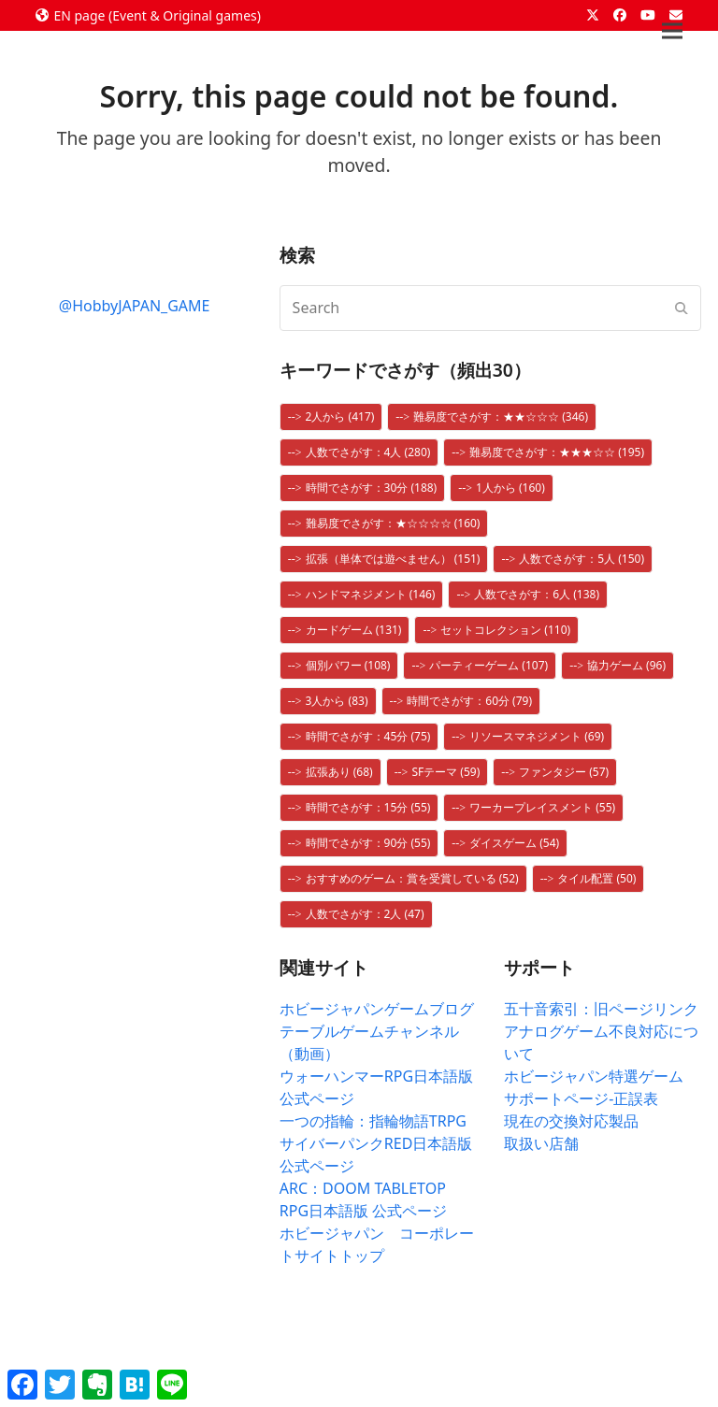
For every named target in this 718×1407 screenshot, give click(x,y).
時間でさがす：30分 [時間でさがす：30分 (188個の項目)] (372, 487)
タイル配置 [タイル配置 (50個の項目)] (596, 878)
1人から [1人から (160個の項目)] (510, 487)
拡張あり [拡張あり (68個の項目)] (339, 772)
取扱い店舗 (541, 1143)
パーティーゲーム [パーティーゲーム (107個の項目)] (488, 665)
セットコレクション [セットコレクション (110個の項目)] (505, 630)
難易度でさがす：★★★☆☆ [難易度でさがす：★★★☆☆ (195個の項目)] (556, 452)
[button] (672, 31)
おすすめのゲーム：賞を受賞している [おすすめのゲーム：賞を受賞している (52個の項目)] (412, 878)
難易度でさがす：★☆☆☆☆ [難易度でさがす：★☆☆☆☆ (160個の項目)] (393, 523)
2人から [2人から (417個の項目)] (340, 416)
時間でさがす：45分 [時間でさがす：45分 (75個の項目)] (368, 736)
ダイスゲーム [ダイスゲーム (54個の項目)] (514, 843)
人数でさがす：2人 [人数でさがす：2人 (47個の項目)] (365, 914)
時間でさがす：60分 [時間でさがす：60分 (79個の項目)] (469, 701)
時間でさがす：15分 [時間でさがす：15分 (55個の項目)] (368, 807)
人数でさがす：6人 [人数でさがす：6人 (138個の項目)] (536, 594)
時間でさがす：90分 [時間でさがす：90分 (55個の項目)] (368, 843)
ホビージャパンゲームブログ (377, 1008)
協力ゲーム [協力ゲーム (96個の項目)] (626, 665)
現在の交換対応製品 (571, 1121)
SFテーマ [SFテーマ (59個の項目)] (445, 772)
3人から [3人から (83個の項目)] (337, 701)
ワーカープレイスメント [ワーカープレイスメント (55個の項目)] (542, 807)
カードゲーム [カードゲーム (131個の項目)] (354, 630)
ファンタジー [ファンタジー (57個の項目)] (564, 772)
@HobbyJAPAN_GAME (134, 305)
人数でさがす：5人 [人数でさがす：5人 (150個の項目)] (581, 559)
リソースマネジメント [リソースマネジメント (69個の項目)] (536, 736)
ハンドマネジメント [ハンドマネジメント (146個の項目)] (371, 594)
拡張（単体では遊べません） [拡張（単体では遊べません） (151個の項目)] (393, 559)
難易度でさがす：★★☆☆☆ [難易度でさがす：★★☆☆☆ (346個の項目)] (500, 416)
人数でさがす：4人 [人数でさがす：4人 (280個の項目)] (368, 452)
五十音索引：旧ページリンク (601, 1008)
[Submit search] (681, 307)
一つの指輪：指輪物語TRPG (373, 1121)
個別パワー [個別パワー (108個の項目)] (348, 665)
